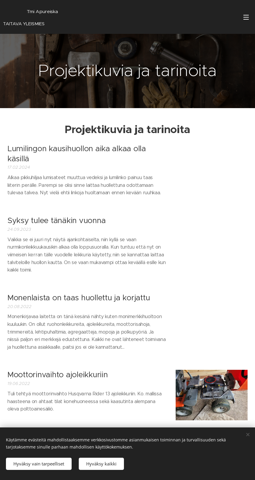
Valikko (246, 17)
